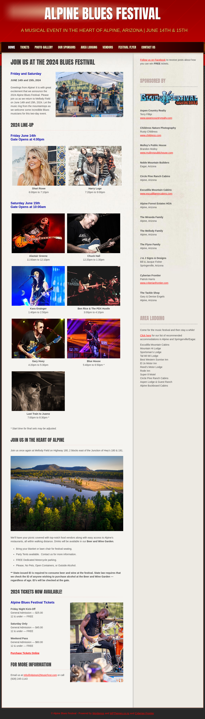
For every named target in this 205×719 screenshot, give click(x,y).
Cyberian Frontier (144, 713)
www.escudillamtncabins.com (156, 193)
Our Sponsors (67, 47)
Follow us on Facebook (153, 59)
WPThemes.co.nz (119, 713)
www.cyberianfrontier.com (154, 282)
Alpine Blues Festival (102, 13)
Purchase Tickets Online (25, 653)
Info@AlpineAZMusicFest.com (40, 675)
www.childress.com (150, 135)
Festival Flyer (127, 47)
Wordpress (98, 713)
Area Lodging (89, 47)
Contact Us (148, 47)
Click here (145, 335)
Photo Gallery (44, 47)
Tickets (24, 47)
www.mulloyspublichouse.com (156, 152)
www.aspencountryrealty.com (156, 118)
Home (11, 47)
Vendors (107, 47)
